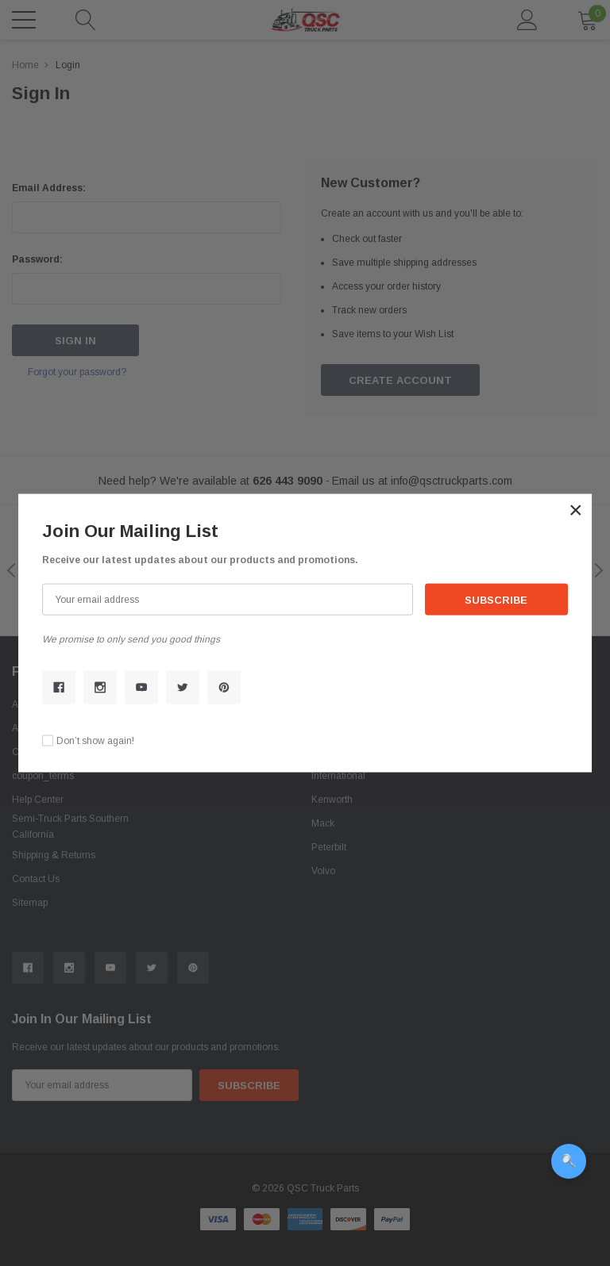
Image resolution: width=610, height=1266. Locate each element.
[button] (576, 510)
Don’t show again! (95, 740)
